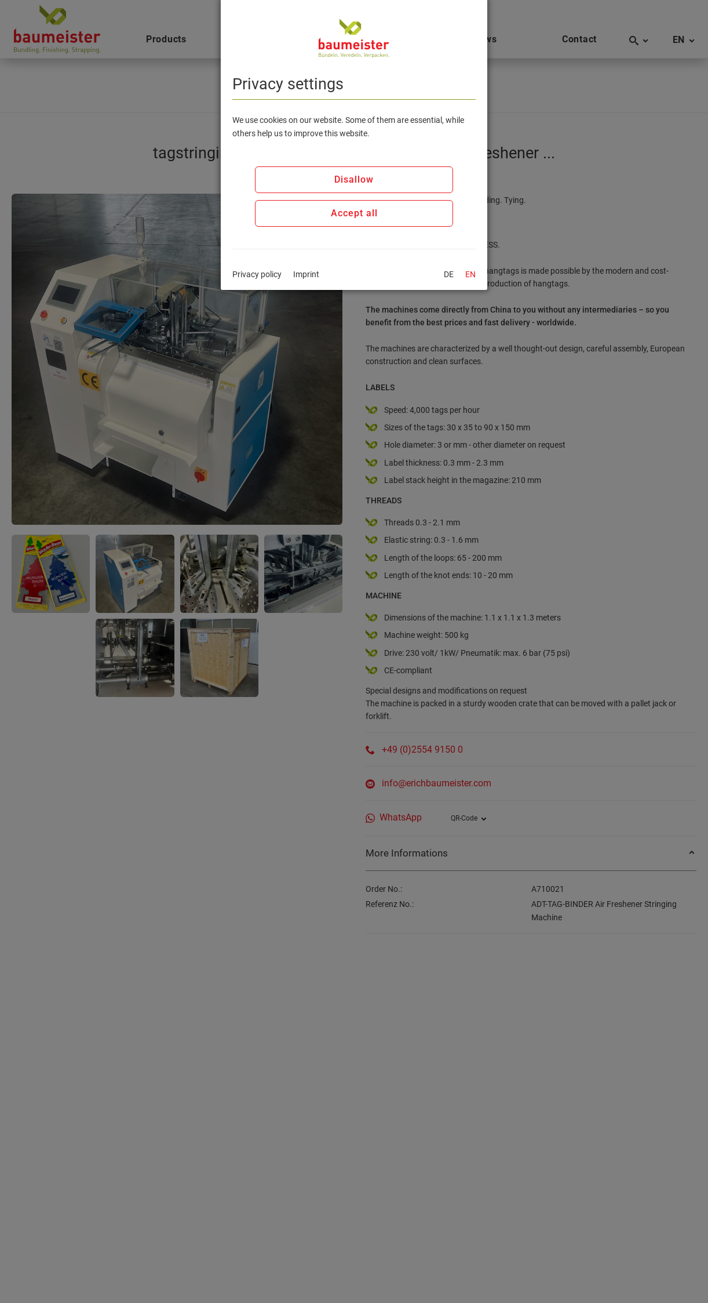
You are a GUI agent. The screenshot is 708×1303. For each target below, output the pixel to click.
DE (449, 274)
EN (470, 274)
